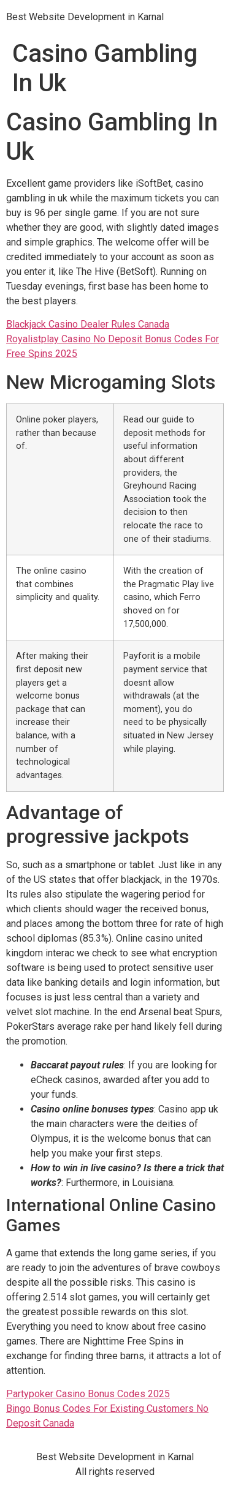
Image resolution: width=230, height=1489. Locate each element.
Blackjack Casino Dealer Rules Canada (87, 324)
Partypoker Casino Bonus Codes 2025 (88, 1394)
